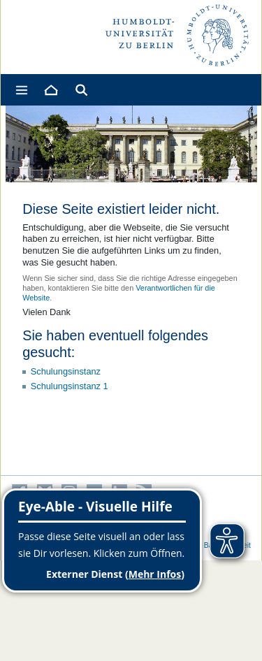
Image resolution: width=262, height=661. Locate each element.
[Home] (50, 90)
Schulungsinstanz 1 (69, 386)
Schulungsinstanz (66, 371)
